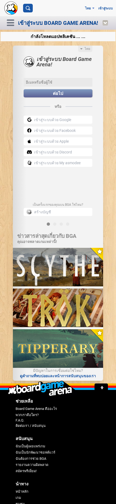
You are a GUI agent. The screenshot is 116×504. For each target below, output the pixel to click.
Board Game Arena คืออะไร (33, 313)
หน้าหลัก (19, 387)
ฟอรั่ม (17, 405)
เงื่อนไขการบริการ (76, 491)
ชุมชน (17, 399)
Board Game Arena (29, 486)
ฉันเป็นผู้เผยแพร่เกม (27, 346)
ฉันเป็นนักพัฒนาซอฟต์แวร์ (33, 352)
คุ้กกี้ (67, 497)
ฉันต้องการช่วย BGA (28, 358)
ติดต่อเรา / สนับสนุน (28, 330)
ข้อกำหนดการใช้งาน (45, 491)
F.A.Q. (17, 325)
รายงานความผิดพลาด (29, 365)
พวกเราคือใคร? (24, 320)
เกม (15, 393)
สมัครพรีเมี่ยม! (23, 371)
